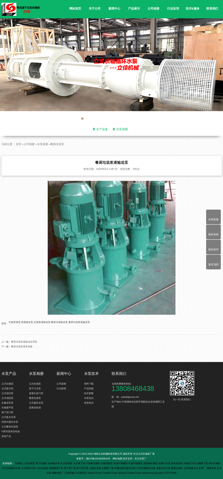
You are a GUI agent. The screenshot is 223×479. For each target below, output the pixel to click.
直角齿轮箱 (35, 407)
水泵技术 (91, 374)
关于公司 (95, 8)
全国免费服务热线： (139, 386)
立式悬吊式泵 (28, 468)
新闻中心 (114, 8)
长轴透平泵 (7, 407)
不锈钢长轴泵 (93, 463)
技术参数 (89, 393)
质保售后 (89, 402)
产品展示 (134, 8)
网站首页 (75, 8)
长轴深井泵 (7, 402)
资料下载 (89, 383)
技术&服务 (193, 8)
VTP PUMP (170, 472)
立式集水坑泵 (8, 417)
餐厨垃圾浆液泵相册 (21, 355)
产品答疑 (89, 388)
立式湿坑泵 (7, 393)
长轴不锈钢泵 (120, 463)
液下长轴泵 (41, 463)
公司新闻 (61, 383)
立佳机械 (189, 468)
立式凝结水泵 (36, 402)
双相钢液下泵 (56, 468)
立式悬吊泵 (7, 388)
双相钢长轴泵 (150, 463)
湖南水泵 (211, 468)
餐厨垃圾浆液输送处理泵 (24, 350)
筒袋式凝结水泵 (9, 422)
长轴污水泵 (164, 463)
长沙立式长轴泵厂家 (144, 453)
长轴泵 (19, 463)
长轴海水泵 (54, 463)
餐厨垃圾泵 (57, 152)
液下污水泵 (35, 388)
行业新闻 (61, 388)
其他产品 (6, 436)
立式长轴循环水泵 (11, 468)
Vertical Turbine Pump (130, 472)
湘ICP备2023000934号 (98, 458)
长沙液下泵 (79, 463)
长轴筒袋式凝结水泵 (125, 468)
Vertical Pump (95, 472)
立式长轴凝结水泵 (146, 468)
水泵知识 (89, 398)
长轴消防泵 (107, 463)
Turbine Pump (110, 472)
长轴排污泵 (190, 463)
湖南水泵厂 (58, 472)
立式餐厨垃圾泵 (9, 426)
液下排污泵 (7, 412)
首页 (18, 152)
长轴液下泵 (202, 463)
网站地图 (117, 458)
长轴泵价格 (95, 468)
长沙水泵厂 (141, 458)
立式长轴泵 (7, 383)
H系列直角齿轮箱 (10, 431)
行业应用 (173, 8)
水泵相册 (122, 129)
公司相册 (153, 8)
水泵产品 (8, 374)
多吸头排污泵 (36, 393)
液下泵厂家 (70, 468)
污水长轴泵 (42, 468)
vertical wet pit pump (153, 472)
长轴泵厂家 (108, 468)
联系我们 (212, 8)
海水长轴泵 (215, 463)
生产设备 (102, 129)
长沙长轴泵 (67, 463)
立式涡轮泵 (7, 398)
